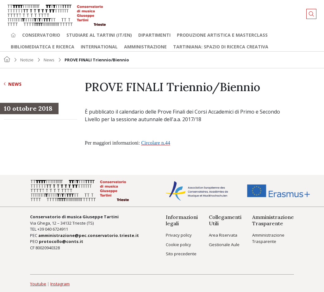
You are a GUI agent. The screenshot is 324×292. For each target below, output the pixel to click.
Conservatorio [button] (41, 35)
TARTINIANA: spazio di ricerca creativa (220, 47)
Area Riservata (223, 235)
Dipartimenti (154, 35)
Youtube (38, 284)
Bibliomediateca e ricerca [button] (42, 47)
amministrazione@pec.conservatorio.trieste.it (88, 235)
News (49, 60)
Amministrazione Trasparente (268, 238)
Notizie (27, 60)
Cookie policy (178, 244)
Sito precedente (181, 254)
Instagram (60, 284)
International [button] (99, 47)
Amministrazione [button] (145, 47)
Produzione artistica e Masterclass (222, 35)
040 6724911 (56, 229)
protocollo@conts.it (61, 241)
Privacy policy (179, 235)
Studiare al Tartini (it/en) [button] (99, 35)
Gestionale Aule (224, 244)
